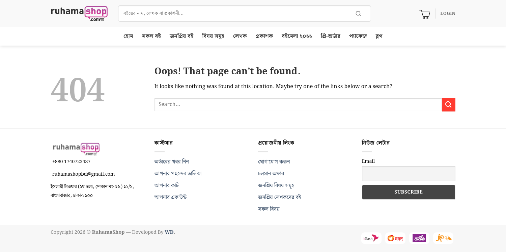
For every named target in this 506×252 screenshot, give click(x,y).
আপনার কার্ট (166, 185)
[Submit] (448, 104)
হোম (128, 36)
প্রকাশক (264, 36)
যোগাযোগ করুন (274, 162)
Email (368, 161)
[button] (447, 13)
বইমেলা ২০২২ (297, 36)
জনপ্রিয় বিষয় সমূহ (276, 185)
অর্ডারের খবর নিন (171, 162)
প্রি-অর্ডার (330, 36)
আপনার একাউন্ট (170, 197)
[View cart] (424, 13)
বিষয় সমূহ (213, 36)
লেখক (240, 36)
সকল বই (151, 36)
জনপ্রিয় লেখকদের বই (279, 197)
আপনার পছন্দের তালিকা (178, 174)
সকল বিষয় (269, 209)
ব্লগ (379, 36)
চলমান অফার (271, 174)
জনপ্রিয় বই (181, 36)
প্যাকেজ (358, 36)
